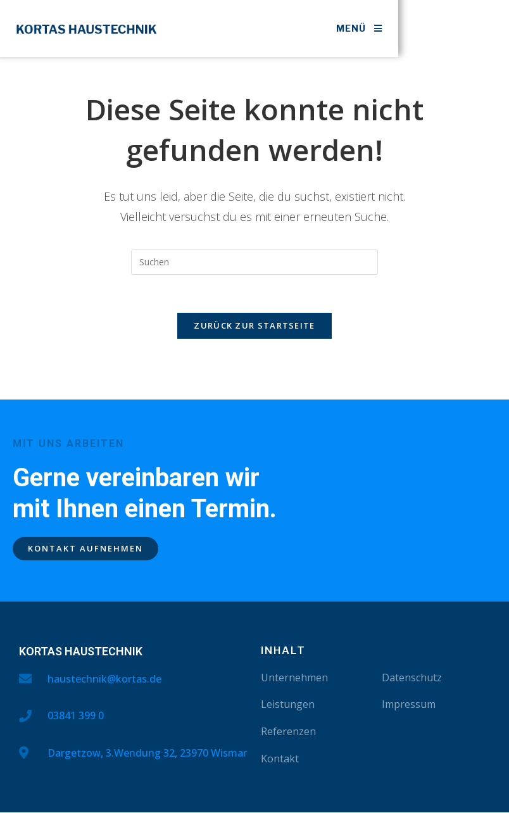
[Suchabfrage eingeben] (254, 262)
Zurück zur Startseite (254, 326)
